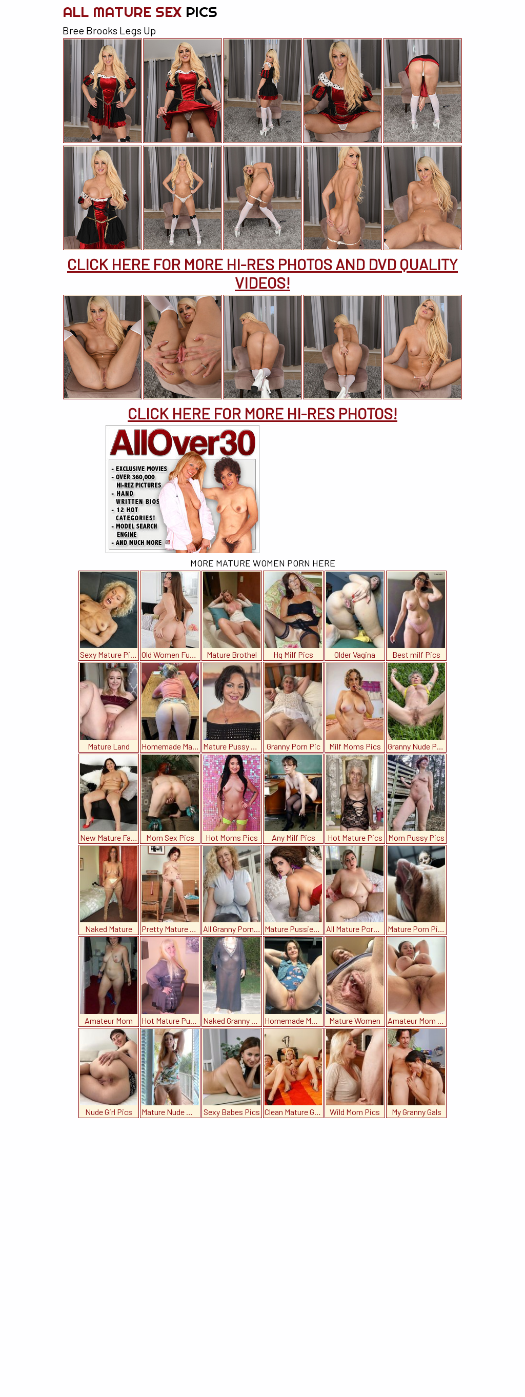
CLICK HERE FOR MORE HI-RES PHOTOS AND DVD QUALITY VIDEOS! (262, 273)
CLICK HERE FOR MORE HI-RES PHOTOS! (262, 413)
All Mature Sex (140, 12)
